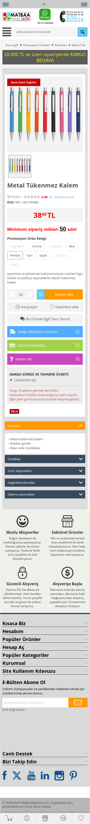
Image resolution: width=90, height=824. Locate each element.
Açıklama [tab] (45, 425)
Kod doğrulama (13, 709)
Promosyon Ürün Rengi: (27, 238)
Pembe (15, 255)
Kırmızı (37, 246)
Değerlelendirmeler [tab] (45, 482)
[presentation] (22, 730)
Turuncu (61, 255)
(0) (50, 197)
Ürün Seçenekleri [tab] (45, 470)
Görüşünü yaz (64, 197)
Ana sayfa (11, 45)
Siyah (43, 255)
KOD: (10, 202)
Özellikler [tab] (45, 458)
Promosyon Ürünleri (36, 45)
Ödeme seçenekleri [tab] (45, 494)
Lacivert (55, 246)
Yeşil (14, 264)
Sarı (29, 255)
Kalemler (61, 45)
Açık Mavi (17, 246)
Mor (72, 246)
